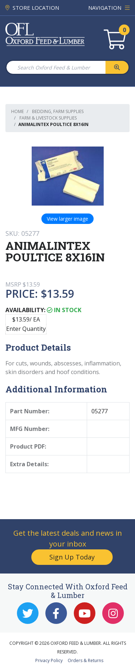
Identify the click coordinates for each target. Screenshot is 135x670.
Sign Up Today (72, 557)
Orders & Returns (85, 660)
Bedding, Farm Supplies (58, 111)
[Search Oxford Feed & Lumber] (55, 67)
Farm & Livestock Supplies (48, 118)
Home (17, 111)
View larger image (67, 218)
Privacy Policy (49, 660)
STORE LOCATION (32, 7)
